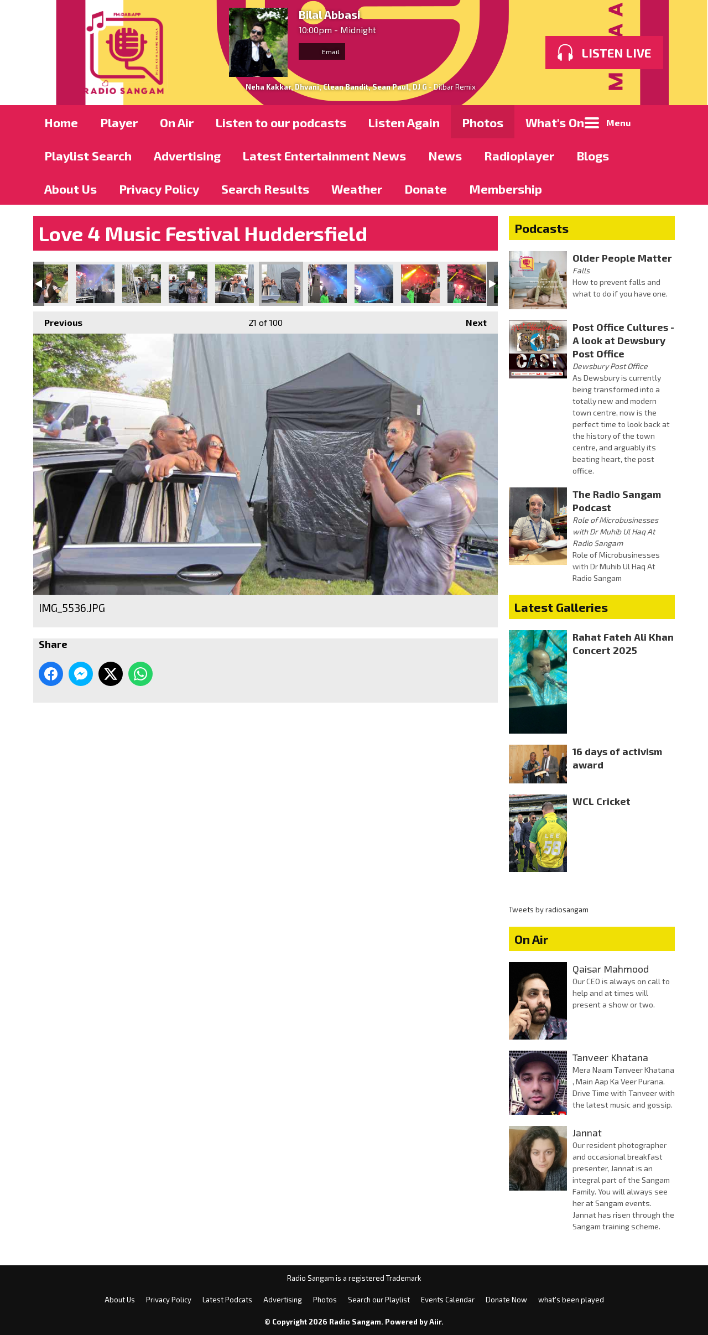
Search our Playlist (379, 1299)
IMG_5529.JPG (95, 283)
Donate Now (506, 1299)
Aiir (435, 1321)
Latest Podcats (227, 1299)
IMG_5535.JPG (234, 283)
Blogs (592, 155)
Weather (356, 188)
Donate (425, 188)
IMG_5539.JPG (327, 283)
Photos (482, 122)
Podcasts (541, 228)
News (445, 155)
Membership (505, 188)
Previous (57, 319)
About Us (70, 188)
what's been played (571, 1299)
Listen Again (404, 122)
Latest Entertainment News (324, 155)
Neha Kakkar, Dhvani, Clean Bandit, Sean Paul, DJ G (336, 86)
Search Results (265, 188)
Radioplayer (519, 155)
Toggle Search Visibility (658, 121)
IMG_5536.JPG (281, 283)
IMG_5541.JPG (420, 283)
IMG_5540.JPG (374, 283)
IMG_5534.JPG (188, 283)
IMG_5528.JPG (48, 283)
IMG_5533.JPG (141, 283)
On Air (177, 122)
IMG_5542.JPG (466, 283)
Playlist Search (88, 155)
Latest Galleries (561, 607)
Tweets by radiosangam (549, 909)
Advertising (187, 155)
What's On (554, 122)
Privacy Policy (159, 188)
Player (119, 122)
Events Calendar (448, 1299)
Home (61, 122)
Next (471, 319)
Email (322, 51)
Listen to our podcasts (281, 122)
